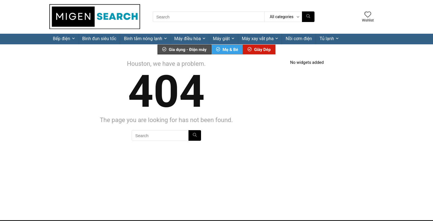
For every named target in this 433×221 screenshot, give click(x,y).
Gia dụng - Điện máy (184, 49)
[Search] (308, 16)
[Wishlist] (367, 15)
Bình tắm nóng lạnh (143, 38)
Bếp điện (61, 38)
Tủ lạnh (327, 38)
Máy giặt (221, 38)
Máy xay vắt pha (258, 38)
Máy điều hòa (187, 38)
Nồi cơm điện (299, 38)
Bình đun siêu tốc (99, 38)
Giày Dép (259, 49)
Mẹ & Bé (227, 49)
